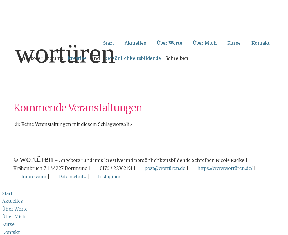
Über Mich (205, 43)
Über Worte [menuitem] (15, 208)
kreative (77, 58)
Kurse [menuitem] (8, 223)
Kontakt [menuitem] (11, 231)
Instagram (109, 176)
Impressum (33, 176)
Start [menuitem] (7, 192)
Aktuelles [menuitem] (12, 200)
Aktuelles (135, 43)
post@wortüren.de (165, 168)
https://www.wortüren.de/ (225, 168)
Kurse (234, 43)
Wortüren (65, 53)
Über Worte (169, 43)
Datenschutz (72, 176)
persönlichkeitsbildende (132, 58)
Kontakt (260, 43)
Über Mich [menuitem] (14, 215)
